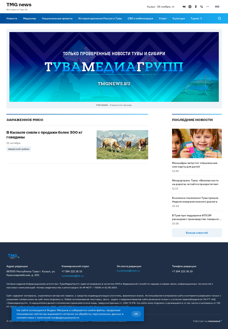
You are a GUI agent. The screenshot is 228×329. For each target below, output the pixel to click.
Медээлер (29, 18)
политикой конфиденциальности (58, 317)
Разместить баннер (121, 105)
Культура (179, 18)
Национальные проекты (57, 18)
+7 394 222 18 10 (72, 271)
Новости (11, 18)
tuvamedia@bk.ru (73, 275)
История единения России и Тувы (100, 18)
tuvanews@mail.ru (128, 270)
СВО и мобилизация (140, 18)
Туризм (195, 18)
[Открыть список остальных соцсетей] (208, 7)
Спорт (163, 18)
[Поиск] (219, 18)
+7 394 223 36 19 (182, 271)
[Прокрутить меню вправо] (201, 18)
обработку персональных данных (100, 313)
